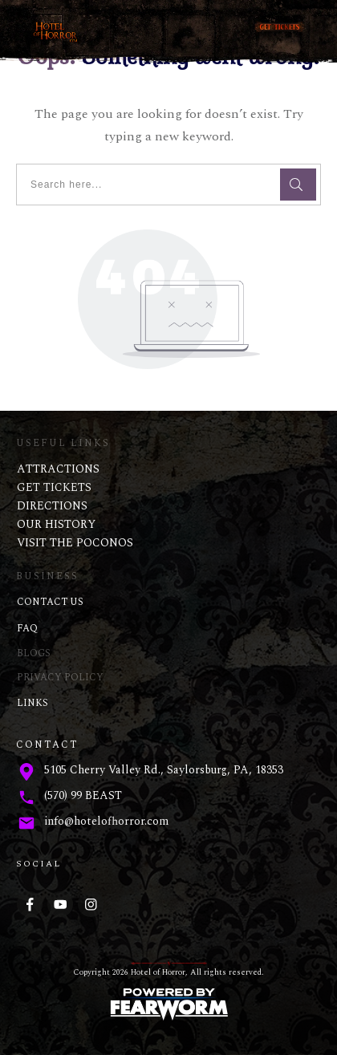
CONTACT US (50, 602)
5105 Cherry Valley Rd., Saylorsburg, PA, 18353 (163, 769)
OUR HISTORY (56, 524)
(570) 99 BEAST (83, 795)
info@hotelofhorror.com (106, 821)
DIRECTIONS (52, 505)
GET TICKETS (54, 487)
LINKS (32, 703)
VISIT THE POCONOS (75, 542)
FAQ (27, 628)
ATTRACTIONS (58, 469)
